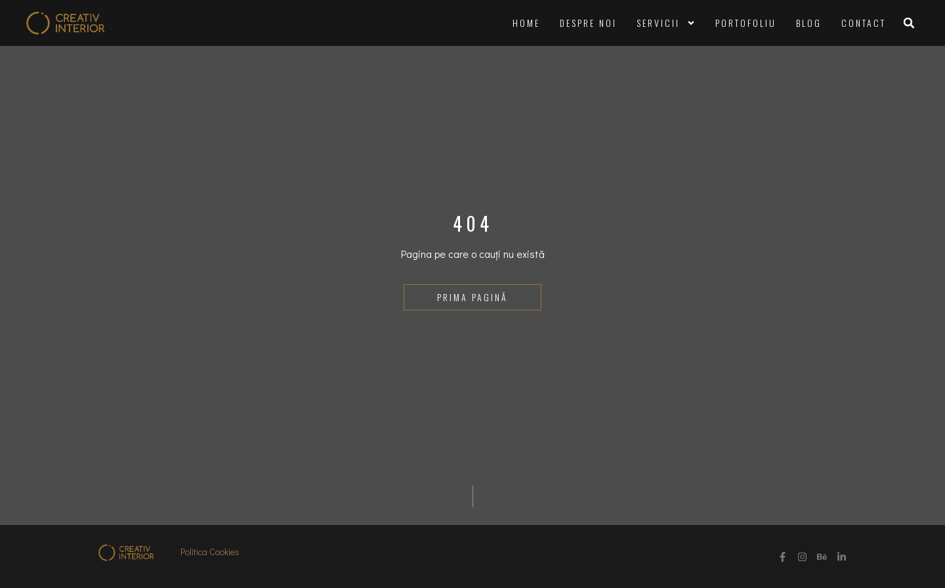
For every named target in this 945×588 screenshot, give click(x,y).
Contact (863, 23)
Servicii (666, 23)
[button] (909, 23)
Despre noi (588, 23)
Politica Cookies (210, 551)
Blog (809, 23)
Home (526, 23)
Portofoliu (745, 23)
